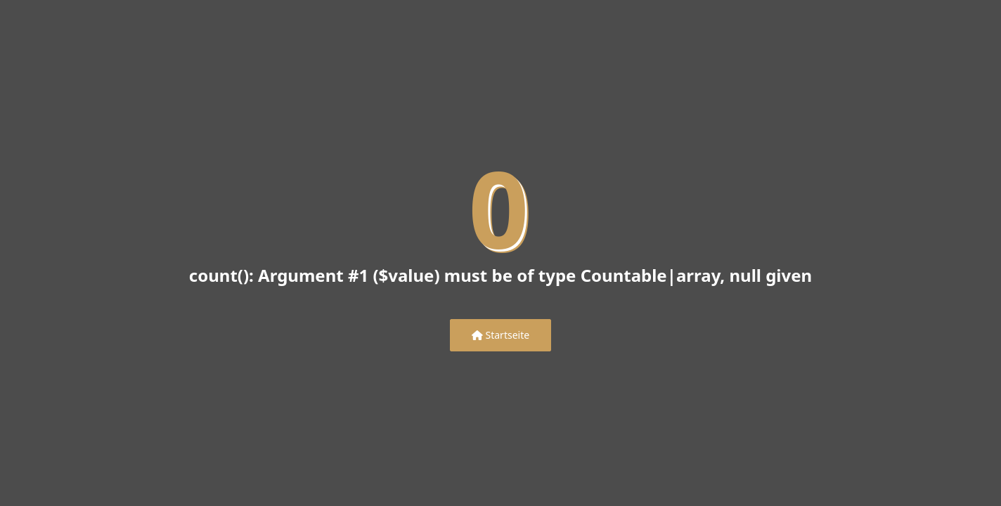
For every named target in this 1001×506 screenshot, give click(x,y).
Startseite (500, 335)
